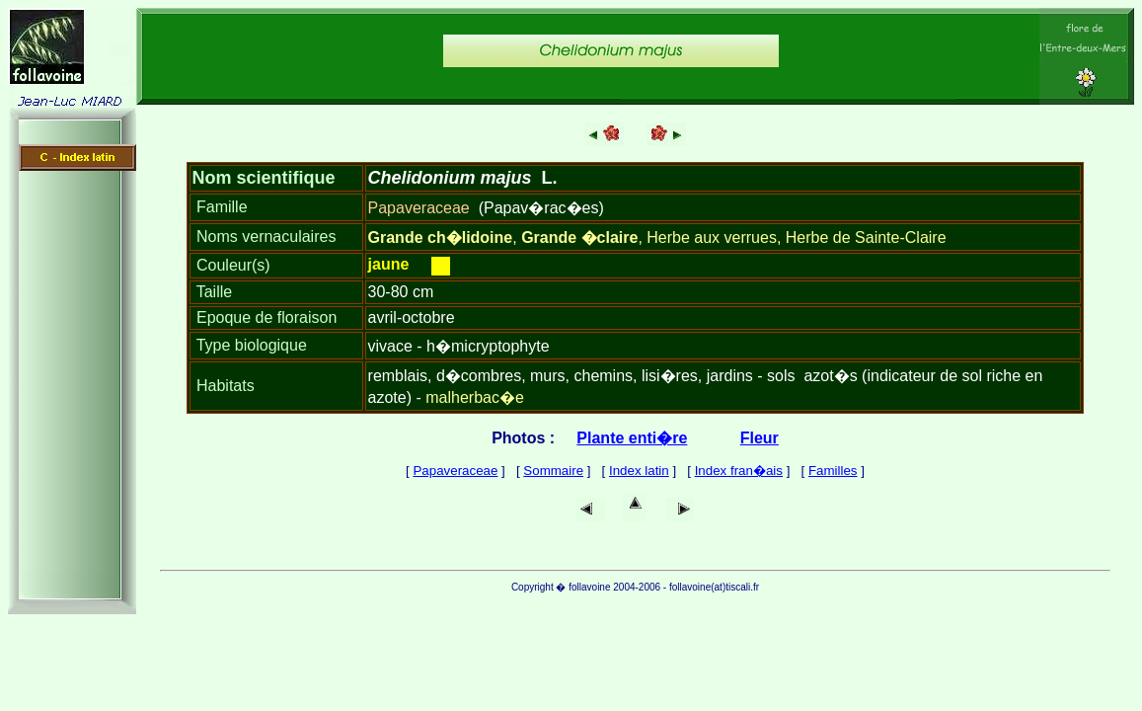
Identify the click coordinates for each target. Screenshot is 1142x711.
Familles (833, 470)
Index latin (639, 470)
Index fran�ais (739, 470)
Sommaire (553, 470)
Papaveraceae (455, 470)
